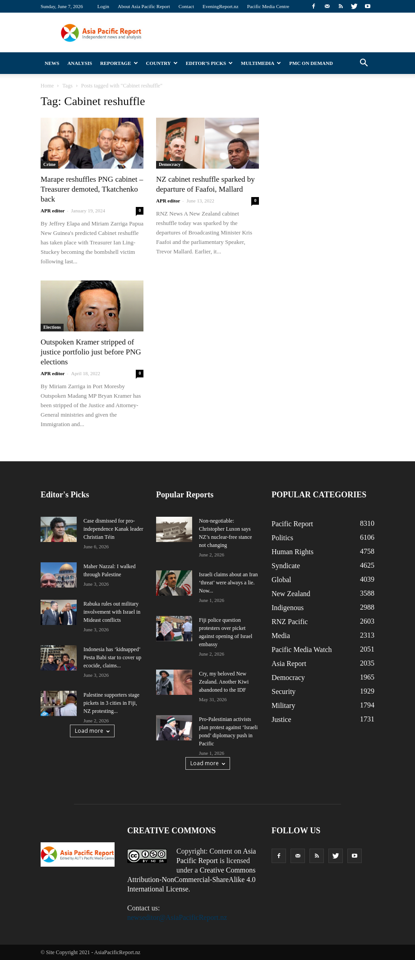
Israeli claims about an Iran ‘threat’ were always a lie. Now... (228, 582)
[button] (363, 63)
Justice (281, 719)
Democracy (169, 164)
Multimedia (261, 63)
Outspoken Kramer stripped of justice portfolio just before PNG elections (91, 352)
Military (283, 705)
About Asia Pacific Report (144, 6)
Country (162, 63)
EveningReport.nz (221, 6)
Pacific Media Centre (268, 6)
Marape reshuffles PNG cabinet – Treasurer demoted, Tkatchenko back (92, 189)
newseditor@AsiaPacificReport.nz (177, 917)
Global (281, 579)
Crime (49, 164)
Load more (92, 731)
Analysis (79, 63)
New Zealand (291, 593)
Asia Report (289, 663)
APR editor (53, 210)
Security (283, 691)
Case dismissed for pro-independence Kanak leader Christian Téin (113, 529)
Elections (52, 327)
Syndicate (286, 566)
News (52, 63)
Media (281, 635)
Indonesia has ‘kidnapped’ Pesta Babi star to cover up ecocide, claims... (112, 657)
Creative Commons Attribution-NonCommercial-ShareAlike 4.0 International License (191, 879)
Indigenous (288, 607)
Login (103, 6)
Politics (282, 538)
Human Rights (293, 552)
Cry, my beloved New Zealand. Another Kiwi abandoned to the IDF (224, 682)
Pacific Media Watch (302, 649)
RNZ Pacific (290, 621)
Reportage (119, 63)
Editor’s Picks (209, 63)
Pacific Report (292, 524)
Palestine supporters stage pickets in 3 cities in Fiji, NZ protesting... (111, 703)
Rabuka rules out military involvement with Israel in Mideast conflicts (111, 612)
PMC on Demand (311, 63)
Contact (186, 6)
